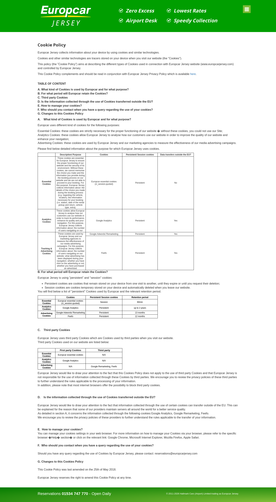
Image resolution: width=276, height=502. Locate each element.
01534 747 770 (75, 493)
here (193, 73)
